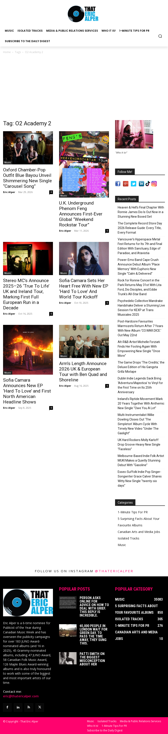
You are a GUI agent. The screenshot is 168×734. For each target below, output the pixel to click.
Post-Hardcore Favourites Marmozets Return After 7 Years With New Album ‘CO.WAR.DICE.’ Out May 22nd (140, 328)
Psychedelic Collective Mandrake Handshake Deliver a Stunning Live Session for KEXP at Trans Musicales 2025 (141, 307)
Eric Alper (9, 192)
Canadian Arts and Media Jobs (139, 532)
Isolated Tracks (128, 538)
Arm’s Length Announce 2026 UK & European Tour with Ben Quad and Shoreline (83, 372)
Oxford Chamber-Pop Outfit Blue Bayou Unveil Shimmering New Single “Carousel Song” (27, 178)
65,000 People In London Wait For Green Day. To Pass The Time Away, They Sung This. (93, 634)
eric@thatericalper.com (21, 696)
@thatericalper (114, 571)
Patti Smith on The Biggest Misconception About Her (92, 659)
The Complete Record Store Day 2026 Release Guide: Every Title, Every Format (140, 228)
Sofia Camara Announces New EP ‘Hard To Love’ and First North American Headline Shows (27, 391)
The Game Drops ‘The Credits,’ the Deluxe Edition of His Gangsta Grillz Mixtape (141, 367)
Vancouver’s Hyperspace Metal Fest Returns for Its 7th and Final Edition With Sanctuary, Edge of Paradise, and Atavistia (140, 246)
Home (7, 52)
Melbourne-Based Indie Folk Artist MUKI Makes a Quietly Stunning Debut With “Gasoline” (141, 460)
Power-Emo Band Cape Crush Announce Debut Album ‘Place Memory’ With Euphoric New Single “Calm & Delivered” (139, 266)
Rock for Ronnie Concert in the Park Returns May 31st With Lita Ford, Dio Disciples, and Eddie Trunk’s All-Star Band (139, 287)
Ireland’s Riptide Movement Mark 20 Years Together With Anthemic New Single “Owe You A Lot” (141, 403)
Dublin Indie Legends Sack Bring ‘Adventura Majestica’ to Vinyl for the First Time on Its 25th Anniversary (140, 385)
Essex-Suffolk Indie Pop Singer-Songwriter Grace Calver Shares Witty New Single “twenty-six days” (140, 478)
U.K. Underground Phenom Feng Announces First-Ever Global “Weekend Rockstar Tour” (80, 213)
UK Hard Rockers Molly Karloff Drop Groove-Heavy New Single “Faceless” (139, 444)
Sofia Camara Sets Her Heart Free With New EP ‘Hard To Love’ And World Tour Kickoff (83, 289)
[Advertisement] (84, 87)
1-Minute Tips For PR (133, 512)
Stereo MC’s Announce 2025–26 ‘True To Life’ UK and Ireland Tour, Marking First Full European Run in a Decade (26, 294)
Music (7, 162)
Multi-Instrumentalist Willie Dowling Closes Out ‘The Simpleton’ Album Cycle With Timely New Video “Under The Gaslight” (138, 424)
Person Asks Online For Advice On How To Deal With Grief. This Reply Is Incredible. (94, 606)
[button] (160, 36)
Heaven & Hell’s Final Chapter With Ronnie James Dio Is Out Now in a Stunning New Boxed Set (141, 212)
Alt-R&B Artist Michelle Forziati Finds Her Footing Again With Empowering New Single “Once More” (139, 348)
